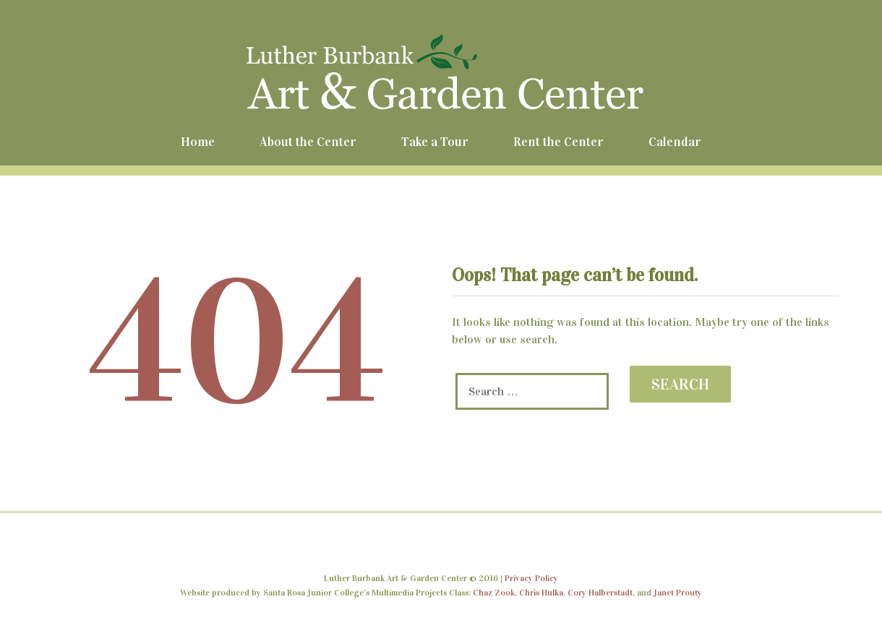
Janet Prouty (678, 593)
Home (198, 142)
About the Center (308, 142)
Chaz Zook (494, 593)
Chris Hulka (541, 593)
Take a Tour (434, 142)
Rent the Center (558, 142)
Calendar (674, 142)
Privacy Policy (531, 578)
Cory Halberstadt (600, 593)
